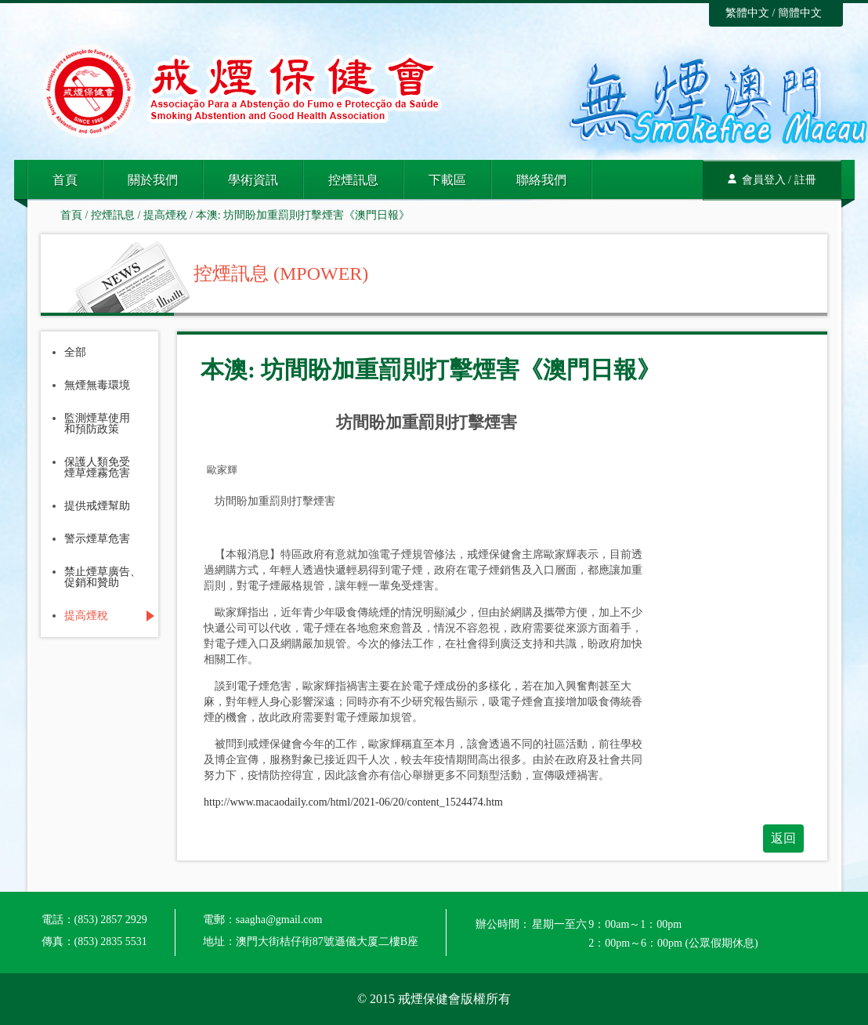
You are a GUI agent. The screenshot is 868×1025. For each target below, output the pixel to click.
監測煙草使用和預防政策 (97, 424)
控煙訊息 (353, 180)
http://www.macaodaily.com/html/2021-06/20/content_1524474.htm (353, 802)
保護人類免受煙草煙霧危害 (97, 468)
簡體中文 (800, 13)
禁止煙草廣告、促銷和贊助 (102, 578)
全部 (75, 352)
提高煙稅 (165, 215)
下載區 (447, 180)
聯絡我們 (541, 180)
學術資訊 (253, 180)
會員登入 (764, 180)
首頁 (65, 180)
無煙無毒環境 (97, 385)
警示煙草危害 (97, 539)
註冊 (805, 180)
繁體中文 (747, 13)
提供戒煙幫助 (97, 506)
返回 (783, 838)
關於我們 (153, 180)
